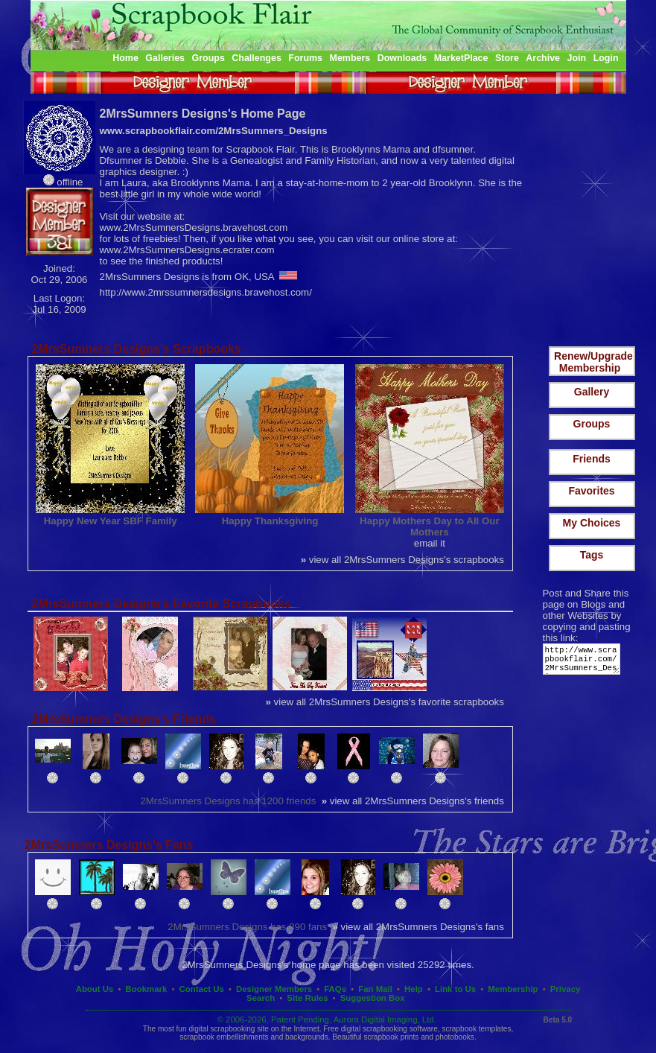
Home (125, 58)
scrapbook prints (390, 1037)
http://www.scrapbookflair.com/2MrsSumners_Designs (584, 662)
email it (429, 543)
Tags (592, 555)
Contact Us (201, 988)
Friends (592, 459)
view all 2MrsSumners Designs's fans (417, 926)
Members (350, 58)
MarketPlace (461, 58)
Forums (305, 58)
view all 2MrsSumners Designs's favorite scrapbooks (385, 701)
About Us (95, 988)
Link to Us (455, 988)
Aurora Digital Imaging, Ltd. (385, 1019)
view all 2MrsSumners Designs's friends (413, 801)
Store (507, 58)
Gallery (591, 392)
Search (260, 997)
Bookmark (147, 988)
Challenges (256, 58)
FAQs (335, 988)
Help (413, 988)
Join (577, 58)
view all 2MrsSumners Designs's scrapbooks (402, 559)
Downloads (402, 58)
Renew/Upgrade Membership (593, 362)
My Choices (592, 523)
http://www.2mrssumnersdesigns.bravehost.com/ (206, 292)
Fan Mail (375, 988)
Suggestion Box (372, 997)
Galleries (165, 58)
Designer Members (274, 988)
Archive (543, 58)
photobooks (455, 1037)
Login (606, 58)
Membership (513, 988)
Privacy (565, 988)
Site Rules (307, 997)
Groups (207, 58)
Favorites (591, 491)
